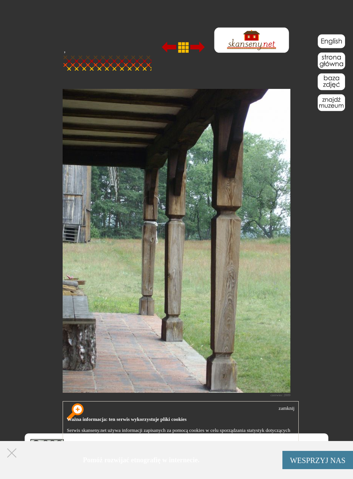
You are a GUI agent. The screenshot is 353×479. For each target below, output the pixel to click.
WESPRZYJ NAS (317, 460)
